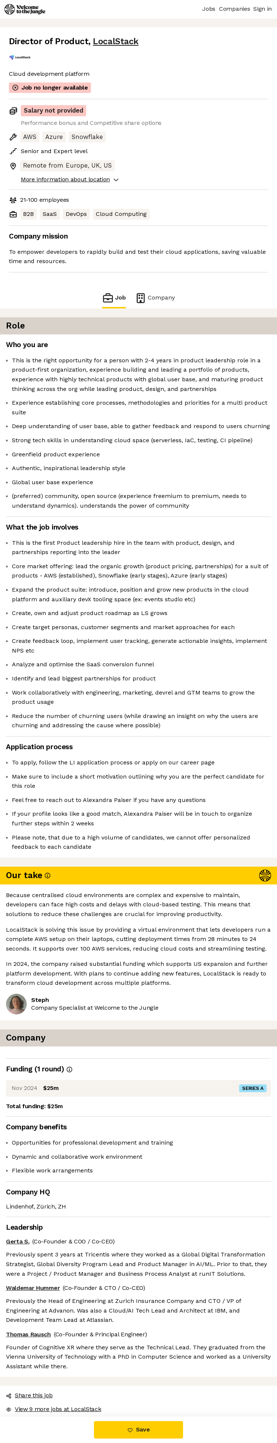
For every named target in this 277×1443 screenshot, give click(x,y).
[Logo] (24, 9)
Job (114, 298)
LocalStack (115, 41)
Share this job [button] (29, 1395)
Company (155, 298)
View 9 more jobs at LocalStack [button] (53, 1409)
